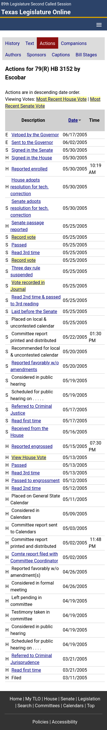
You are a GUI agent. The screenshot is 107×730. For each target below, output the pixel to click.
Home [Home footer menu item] (16, 699)
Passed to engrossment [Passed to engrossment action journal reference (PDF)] (35, 480)
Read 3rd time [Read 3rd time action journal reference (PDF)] (25, 252)
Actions (47, 43)
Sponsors (36, 54)
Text (29, 43)
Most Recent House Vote (61, 99)
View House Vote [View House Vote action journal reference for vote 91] (28, 457)
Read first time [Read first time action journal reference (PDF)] (26, 420)
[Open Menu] (99, 24)
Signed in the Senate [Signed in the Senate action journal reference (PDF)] (32, 150)
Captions (61, 54)
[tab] (12, 43)
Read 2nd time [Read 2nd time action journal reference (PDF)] (26, 488)
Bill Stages (86, 54)
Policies (41, 722)
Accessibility (65, 722)
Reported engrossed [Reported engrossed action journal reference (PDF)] (32, 446)
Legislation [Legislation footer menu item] (89, 699)
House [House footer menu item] (50, 699)
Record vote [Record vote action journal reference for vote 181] (23, 237)
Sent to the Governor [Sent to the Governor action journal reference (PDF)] (32, 142)
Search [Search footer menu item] (24, 705)
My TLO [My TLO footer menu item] (33, 699)
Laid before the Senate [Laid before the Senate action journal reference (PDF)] (34, 311)
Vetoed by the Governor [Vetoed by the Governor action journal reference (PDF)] (35, 134)
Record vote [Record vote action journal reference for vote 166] (23, 260)
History (12, 43)
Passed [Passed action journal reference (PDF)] (19, 245)
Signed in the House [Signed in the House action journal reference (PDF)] (31, 158)
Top (91, 705)
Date (75, 120)
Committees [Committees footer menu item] (47, 705)
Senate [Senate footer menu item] (67, 699)
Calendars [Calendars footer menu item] (73, 705)
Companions (74, 43)
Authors (13, 54)
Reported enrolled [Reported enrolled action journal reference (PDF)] (29, 169)
